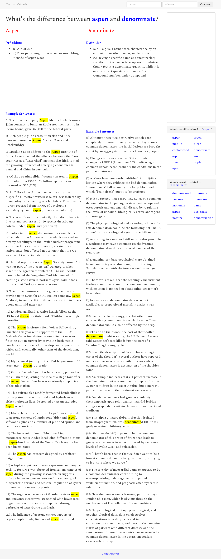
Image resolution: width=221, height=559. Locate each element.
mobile (177, 143)
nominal (178, 218)
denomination (203, 218)
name (197, 205)
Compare (205, 4)
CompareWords (16, 4)
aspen (100, 19)
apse (175, 168)
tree (175, 162)
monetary (178, 205)
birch (197, 143)
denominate (139, 19)
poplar (198, 162)
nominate (200, 199)
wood (197, 156)
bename (177, 199)
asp (174, 156)
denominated (181, 193)
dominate (200, 193)
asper (176, 137)
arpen (197, 137)
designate (200, 211)
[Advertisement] (43, 86)
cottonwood (180, 150)
